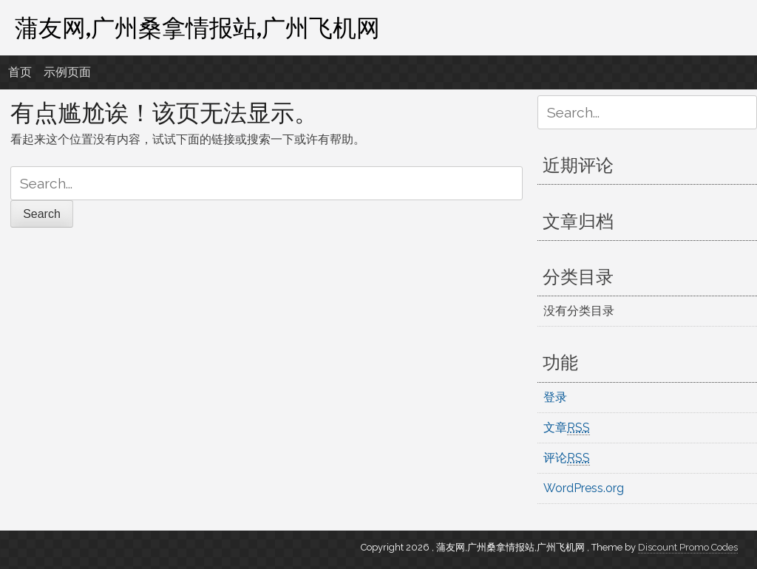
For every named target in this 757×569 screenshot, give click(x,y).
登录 (555, 397)
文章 (566, 427)
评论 (566, 458)
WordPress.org (583, 488)
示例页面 (67, 72)
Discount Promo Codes (688, 547)
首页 (20, 72)
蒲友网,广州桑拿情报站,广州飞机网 (197, 27)
